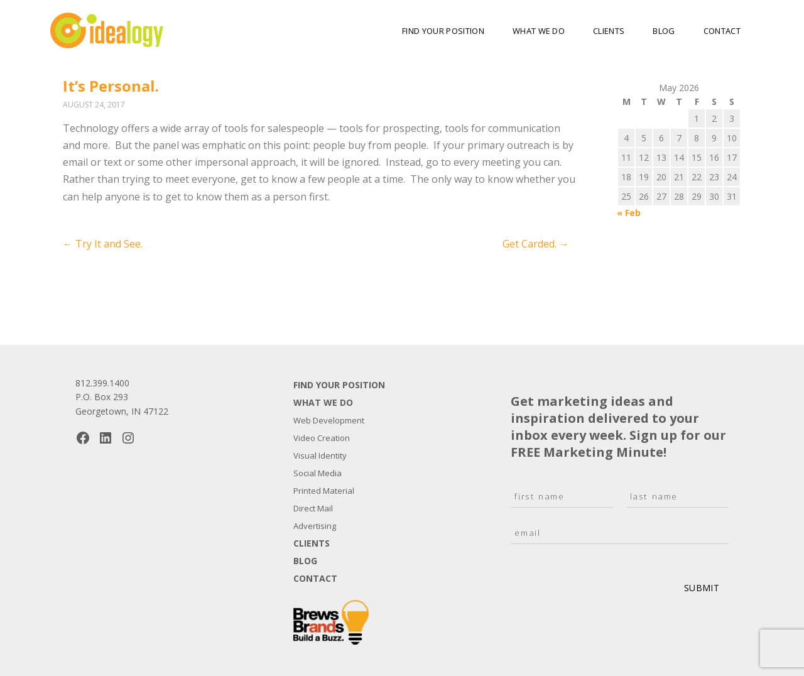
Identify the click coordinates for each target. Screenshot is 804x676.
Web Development (328, 420)
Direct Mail (313, 508)
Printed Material (323, 490)
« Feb (629, 213)
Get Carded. (536, 244)
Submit (701, 588)
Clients (608, 30)
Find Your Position (443, 30)
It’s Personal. (111, 85)
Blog (664, 30)
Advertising (314, 526)
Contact (722, 30)
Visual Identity (320, 455)
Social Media (317, 473)
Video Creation (321, 438)
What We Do (539, 30)
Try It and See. (103, 244)
